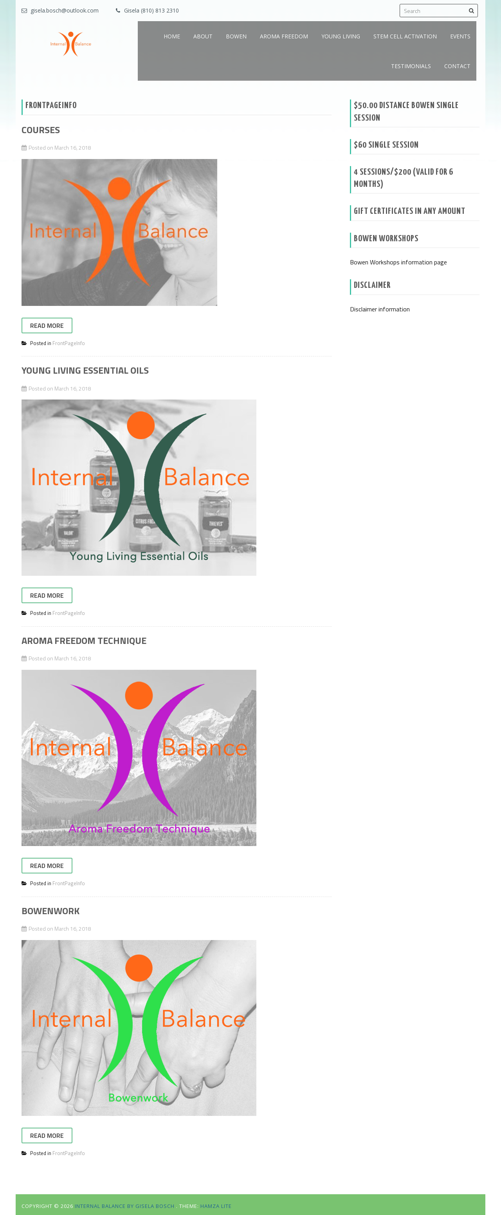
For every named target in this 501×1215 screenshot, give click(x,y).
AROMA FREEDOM (284, 36)
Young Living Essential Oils (85, 370)
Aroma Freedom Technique (84, 640)
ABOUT (203, 36)
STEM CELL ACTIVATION (405, 36)
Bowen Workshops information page (398, 262)
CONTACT (457, 66)
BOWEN (236, 36)
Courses (41, 130)
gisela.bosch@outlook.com (65, 10)
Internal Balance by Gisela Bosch (125, 1206)
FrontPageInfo (68, 343)
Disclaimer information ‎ (380, 309)
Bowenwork (50, 911)
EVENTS (460, 36)
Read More (47, 325)
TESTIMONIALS (411, 66)
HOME (172, 36)
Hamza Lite (216, 1206)
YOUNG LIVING (340, 36)
